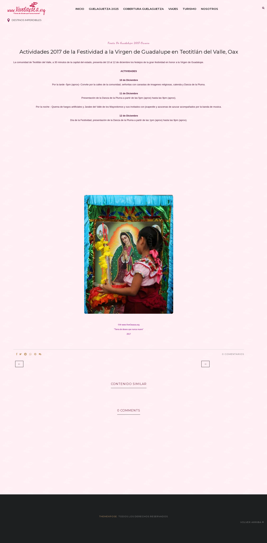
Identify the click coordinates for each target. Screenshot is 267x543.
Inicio (79, 9)
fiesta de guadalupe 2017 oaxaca (129, 43)
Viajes (173, 9)
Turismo (189, 9)
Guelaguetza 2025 (103, 9)
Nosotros (209, 9)
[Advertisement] (128, 157)
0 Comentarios (233, 354)
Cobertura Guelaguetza (143, 9)
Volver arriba (252, 522)
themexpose (108, 516)
